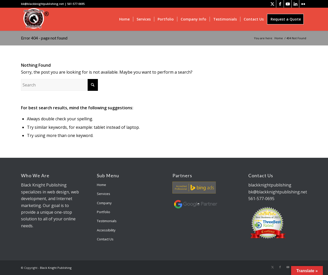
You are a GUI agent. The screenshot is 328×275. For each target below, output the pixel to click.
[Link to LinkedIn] (295, 4)
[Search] (59, 85)
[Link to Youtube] (287, 4)
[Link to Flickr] (303, 4)
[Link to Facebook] (280, 4)
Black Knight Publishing (55, 268)
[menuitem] (124, 19)
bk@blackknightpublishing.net (42, 4)
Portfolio (103, 212)
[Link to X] (272, 4)
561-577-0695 (76, 4)
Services (103, 193)
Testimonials (107, 221)
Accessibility (106, 230)
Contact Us (105, 239)
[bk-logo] (35, 19)
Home (101, 184)
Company (104, 203)
